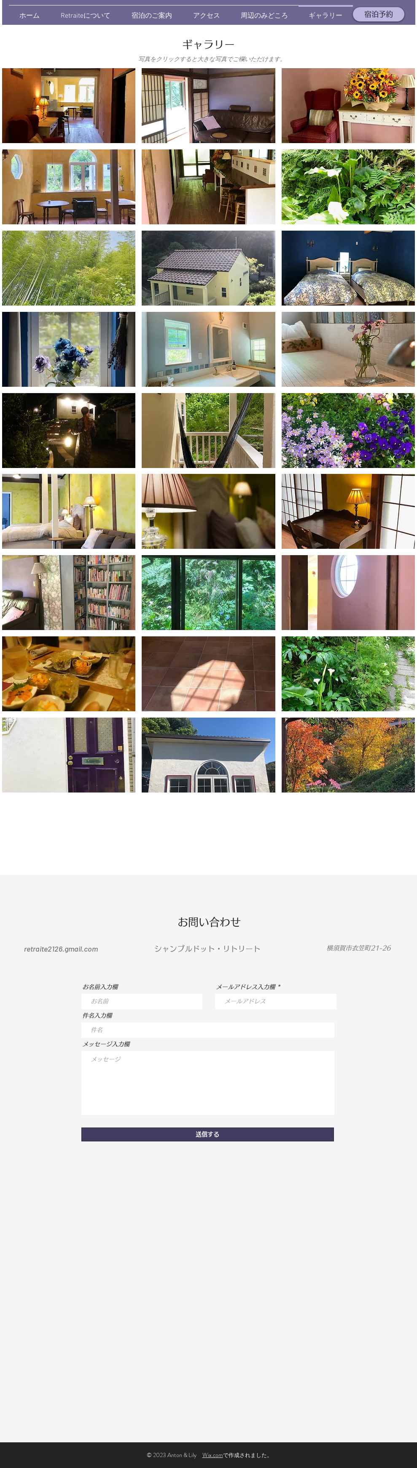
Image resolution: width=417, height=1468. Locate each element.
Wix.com (212, 1455)
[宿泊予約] (378, 14)
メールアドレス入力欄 (245, 987)
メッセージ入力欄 (105, 1044)
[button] (69, 105)
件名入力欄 (97, 1016)
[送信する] (207, 1134)
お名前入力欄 (100, 987)
